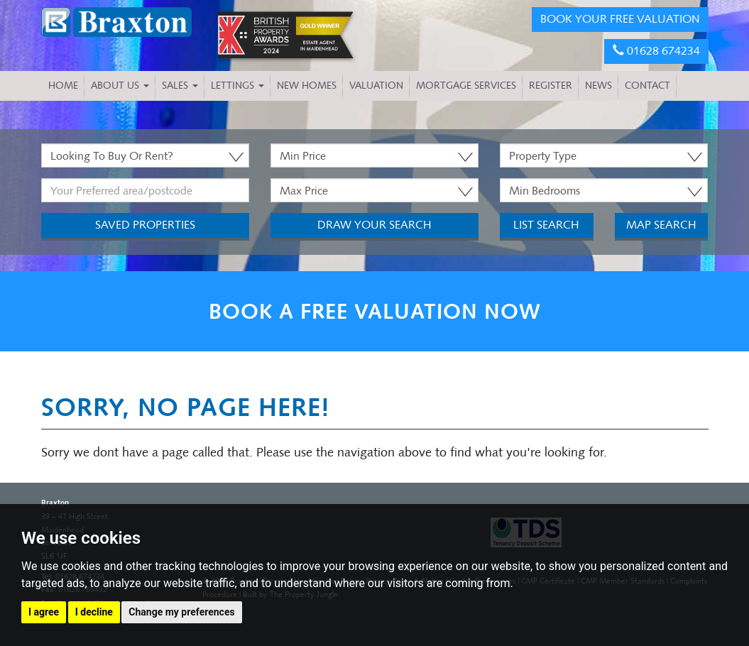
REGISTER (550, 86)
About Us (120, 86)
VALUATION (376, 86)
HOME (63, 86)
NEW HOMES (307, 86)
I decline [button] (94, 612)
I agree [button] (43, 612)
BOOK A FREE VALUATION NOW (375, 311)
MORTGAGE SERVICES (466, 86)
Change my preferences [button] (181, 612)
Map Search (661, 224)
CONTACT (647, 86)
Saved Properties (145, 224)
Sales (180, 86)
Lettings (237, 86)
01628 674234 (656, 51)
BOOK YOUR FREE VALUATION (620, 19)
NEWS (598, 86)
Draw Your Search (374, 224)
